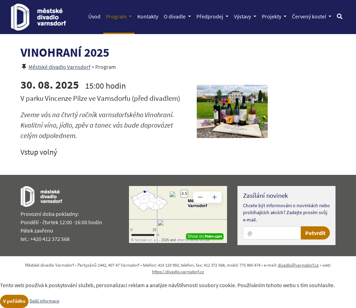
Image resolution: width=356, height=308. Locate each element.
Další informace (44, 300)
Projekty (275, 16)
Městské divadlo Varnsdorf (59, 66)
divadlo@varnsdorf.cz (298, 265)
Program (120, 16)
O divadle (179, 16)
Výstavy (246, 16)
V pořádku (14, 301)
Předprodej (213, 16)
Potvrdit (315, 232)
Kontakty (149, 16)
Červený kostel (313, 16)
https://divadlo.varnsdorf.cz (178, 271)
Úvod (95, 16)
